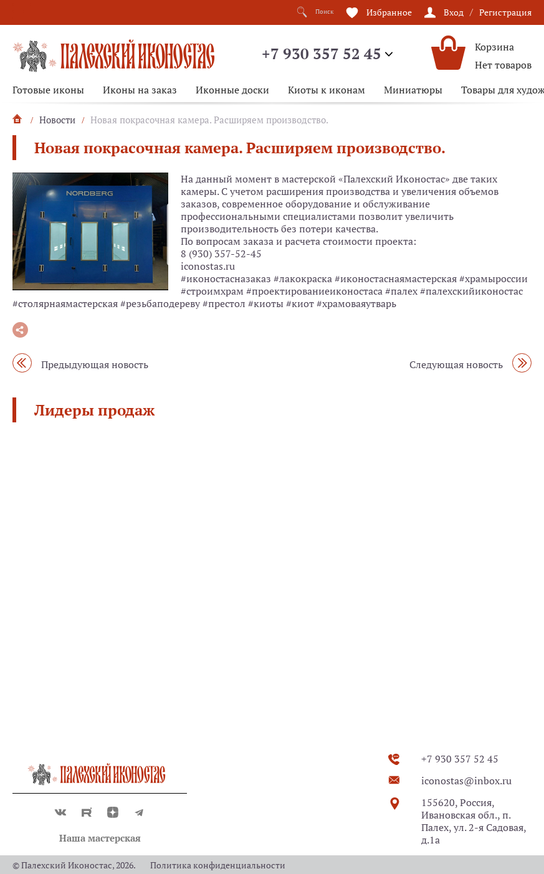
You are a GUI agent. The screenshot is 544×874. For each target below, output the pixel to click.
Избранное (389, 11)
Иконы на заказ (140, 90)
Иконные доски (232, 90)
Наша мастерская (100, 838)
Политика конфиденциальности (217, 865)
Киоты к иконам (326, 90)
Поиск (310, 12)
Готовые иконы (48, 90)
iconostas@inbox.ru (466, 780)
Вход (454, 11)
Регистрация (505, 11)
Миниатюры (413, 90)
